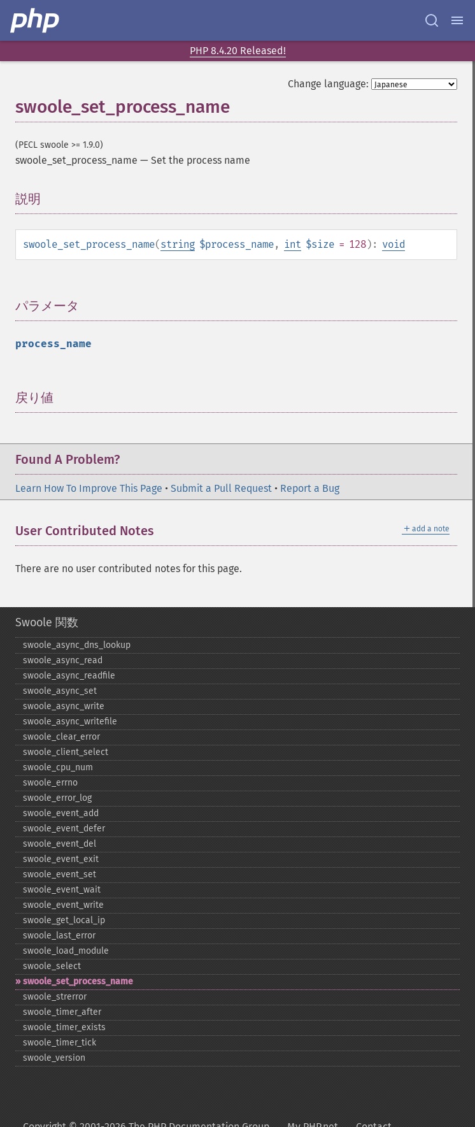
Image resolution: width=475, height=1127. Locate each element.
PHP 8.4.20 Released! (238, 51)
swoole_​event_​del (59, 843)
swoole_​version (54, 1057)
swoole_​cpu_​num (58, 767)
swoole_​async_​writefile (70, 721)
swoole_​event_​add (61, 813)
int (292, 244)
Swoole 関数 (46, 622)
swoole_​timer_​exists (64, 1027)
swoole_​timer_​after (62, 1012)
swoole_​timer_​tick (59, 1042)
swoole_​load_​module (66, 950)
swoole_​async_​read (63, 660)
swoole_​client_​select (65, 752)
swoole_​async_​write (63, 706)
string (177, 244)
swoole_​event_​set (59, 874)
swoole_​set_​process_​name (78, 981)
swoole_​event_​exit (61, 859)
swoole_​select (52, 966)
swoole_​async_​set (60, 691)
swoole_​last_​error (59, 935)
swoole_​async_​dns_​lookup (77, 645)
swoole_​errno (50, 782)
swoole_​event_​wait (62, 889)
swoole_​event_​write (63, 905)
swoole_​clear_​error (61, 736)
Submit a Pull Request (221, 488)
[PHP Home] (35, 20)
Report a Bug (309, 488)
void (393, 244)
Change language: (328, 84)
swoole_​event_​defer (64, 828)
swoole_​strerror (55, 996)
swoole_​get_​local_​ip (64, 920)
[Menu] (457, 20)
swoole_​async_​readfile (69, 675)
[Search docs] (431, 20)
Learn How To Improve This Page (88, 488)
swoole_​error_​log (57, 798)
